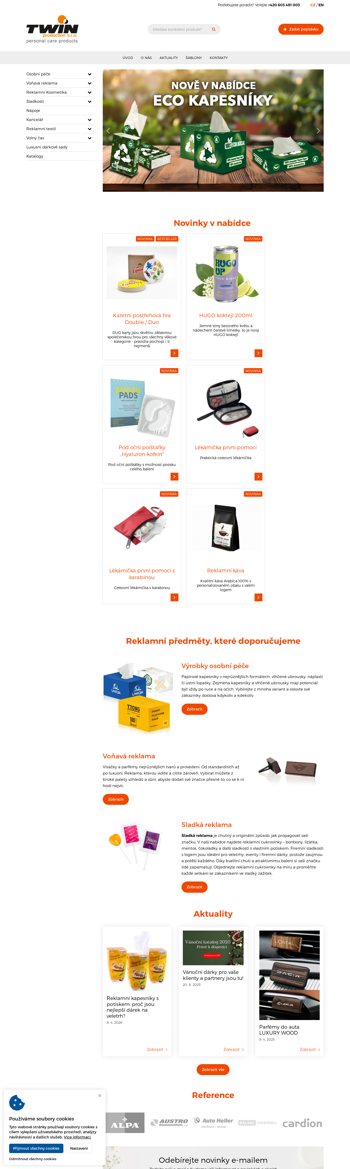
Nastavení (79, 1148)
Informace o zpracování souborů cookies (161, 1119)
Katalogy (34, 156)
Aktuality (169, 58)
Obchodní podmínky (145, 1113)
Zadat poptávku (300, 29)
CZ (312, 5)
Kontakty (219, 58)
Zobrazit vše (213, 929)
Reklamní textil (41, 128)
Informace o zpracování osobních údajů (160, 1124)
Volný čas (35, 137)
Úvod (128, 58)
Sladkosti (35, 101)
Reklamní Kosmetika (46, 92)
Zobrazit (194, 569)
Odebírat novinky (254, 1045)
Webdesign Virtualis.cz (305, 1161)
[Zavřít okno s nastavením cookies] (99, 1096)
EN (321, 5)
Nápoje (33, 110)
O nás (146, 58)
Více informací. (77, 1137)
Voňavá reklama (41, 83)
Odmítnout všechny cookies (32, 1159)
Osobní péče (38, 73)
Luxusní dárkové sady (47, 147)
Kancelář (34, 119)
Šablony (194, 58)
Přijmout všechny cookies (36, 1148)
